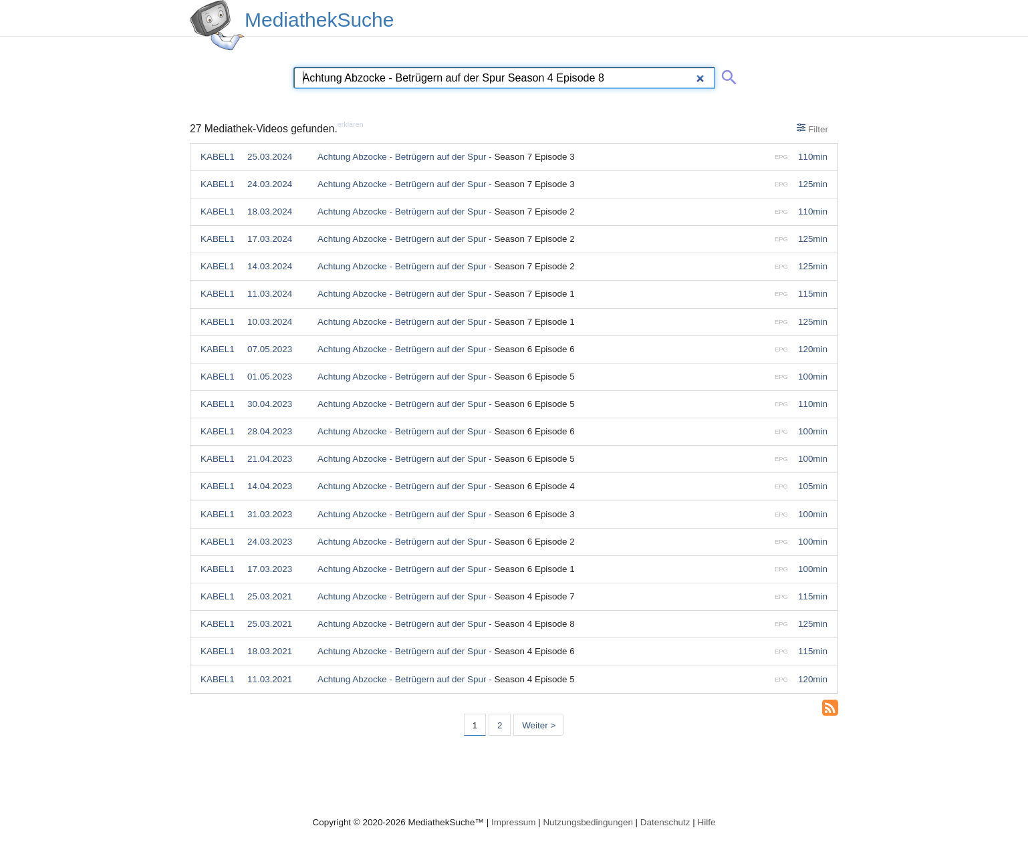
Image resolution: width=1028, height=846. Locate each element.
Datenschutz (665, 822)
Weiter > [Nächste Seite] (538, 725)
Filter (812, 128)
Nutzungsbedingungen (588, 822)
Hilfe (707, 822)
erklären (351, 124)
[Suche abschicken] (727, 75)
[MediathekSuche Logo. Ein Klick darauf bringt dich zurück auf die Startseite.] (217, 25)
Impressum (513, 822)
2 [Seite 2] (499, 725)
